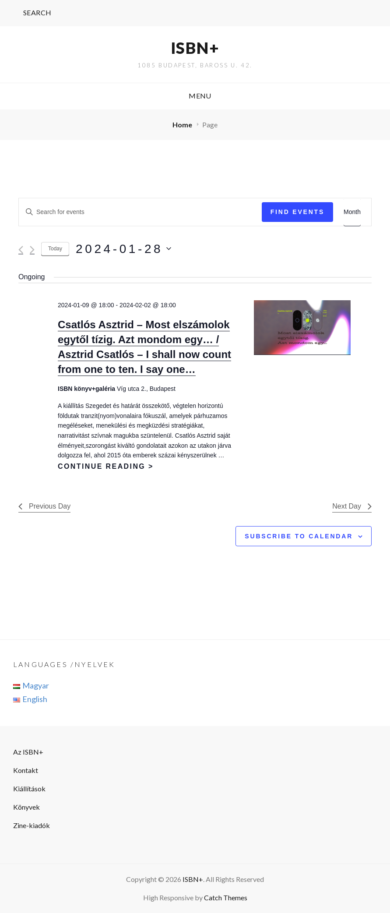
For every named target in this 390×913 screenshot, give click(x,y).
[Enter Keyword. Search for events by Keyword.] (140, 212)
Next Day (352, 506)
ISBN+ (195, 47)
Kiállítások (29, 788)
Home (182, 124)
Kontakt (25, 770)
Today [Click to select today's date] (55, 249)
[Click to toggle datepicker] (123, 249)
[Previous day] (20, 250)
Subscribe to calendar (299, 536)
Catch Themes (225, 897)
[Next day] (32, 250)
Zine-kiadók (31, 825)
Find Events (297, 211)
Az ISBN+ (28, 752)
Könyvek (26, 807)
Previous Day (44, 506)
